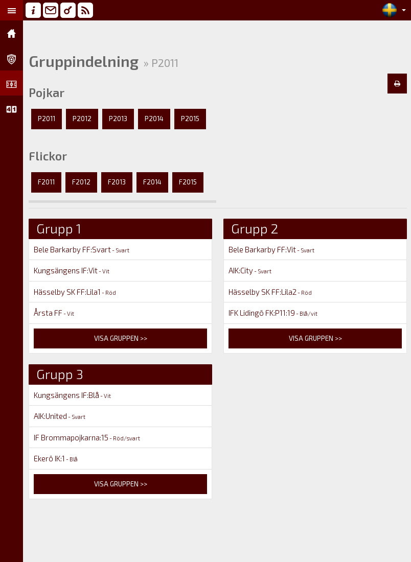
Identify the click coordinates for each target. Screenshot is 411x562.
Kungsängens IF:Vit (71, 270)
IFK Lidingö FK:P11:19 (273, 312)
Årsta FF (54, 312)
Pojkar (46, 92)
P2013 (118, 118)
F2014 (152, 182)
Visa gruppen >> (120, 338)
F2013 (117, 182)
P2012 (82, 118)
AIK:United (59, 415)
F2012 (81, 182)
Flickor (48, 156)
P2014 (154, 118)
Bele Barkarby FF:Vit (271, 249)
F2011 (46, 182)
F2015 (188, 182)
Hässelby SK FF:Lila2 (270, 291)
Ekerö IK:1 (56, 458)
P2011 (46, 118)
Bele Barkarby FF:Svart (81, 249)
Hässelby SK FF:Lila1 (75, 291)
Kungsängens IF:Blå (72, 395)
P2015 (190, 118)
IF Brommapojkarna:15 (87, 437)
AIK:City (250, 270)
